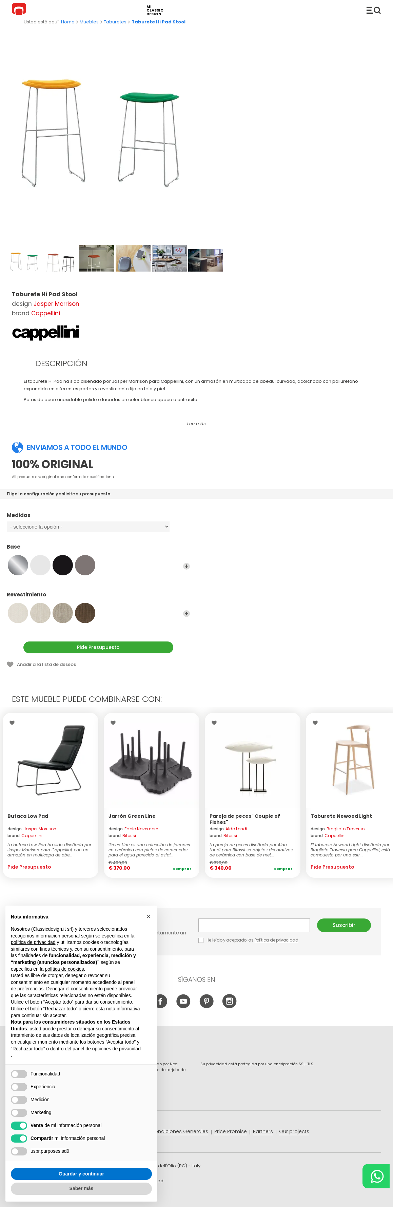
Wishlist (13, 722)
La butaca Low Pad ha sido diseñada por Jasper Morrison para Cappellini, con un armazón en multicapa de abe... (49, 849)
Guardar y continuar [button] (81, 1173)
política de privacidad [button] (33, 942)
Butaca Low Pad (27, 816)
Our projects (294, 1131)
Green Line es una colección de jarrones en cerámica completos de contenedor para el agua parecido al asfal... (149, 849)
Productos (373, 10)
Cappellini (45, 313)
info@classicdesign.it (123, 1196)
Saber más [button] (82, 1188)
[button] (148, 916)
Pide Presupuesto (98, 647)
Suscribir (344, 925)
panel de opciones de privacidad (107, 1048)
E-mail (254, 925)
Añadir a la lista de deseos (46, 664)
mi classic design (154, 10)
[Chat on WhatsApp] (376, 1176)
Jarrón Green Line (132, 816)
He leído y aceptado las (248, 940)
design (31, 829)
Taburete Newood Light (341, 816)
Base (98, 550)
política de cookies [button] (64, 969)
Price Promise (230, 1131)
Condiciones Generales (179, 1131)
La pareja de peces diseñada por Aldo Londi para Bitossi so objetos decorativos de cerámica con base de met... (251, 849)
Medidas (98, 518)
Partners (263, 1131)
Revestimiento (98, 598)
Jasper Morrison (56, 304)
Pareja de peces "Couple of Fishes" (245, 819)
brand (24, 835)
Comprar (182, 868)
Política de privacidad (276, 940)
